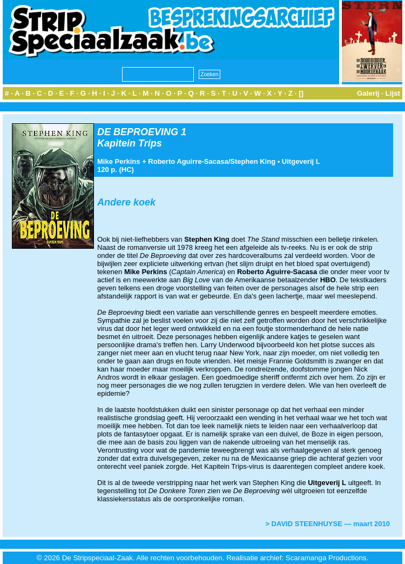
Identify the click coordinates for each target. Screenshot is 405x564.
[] (301, 93)
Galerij (368, 93)
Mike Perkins (118, 161)
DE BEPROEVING (137, 132)
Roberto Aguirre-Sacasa (188, 161)
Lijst (393, 93)
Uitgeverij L (301, 161)
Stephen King (252, 161)
